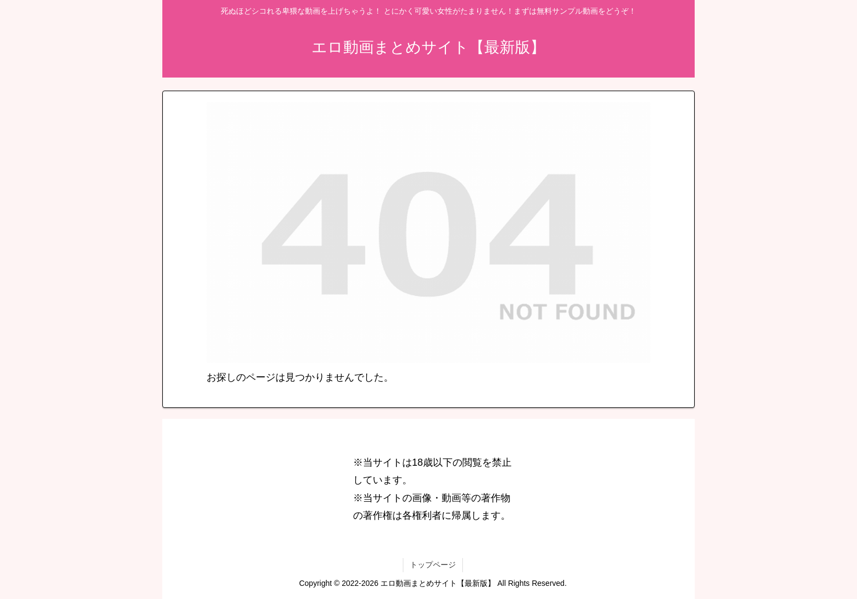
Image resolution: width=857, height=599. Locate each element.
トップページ (433, 564)
